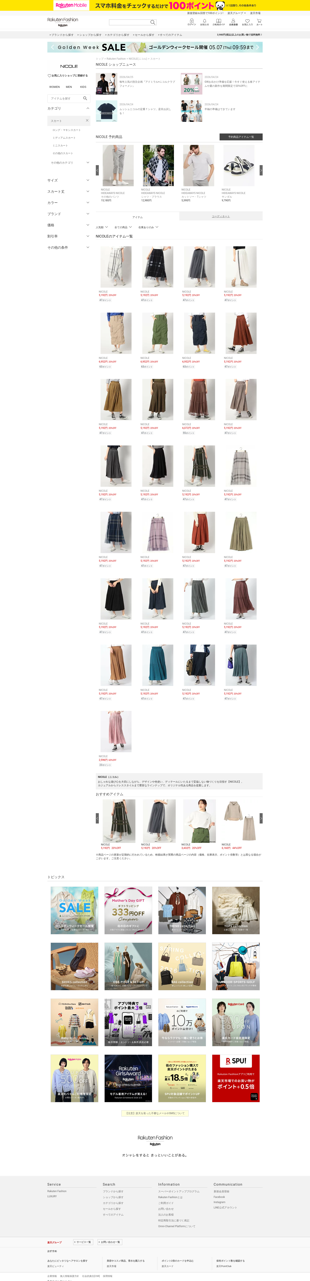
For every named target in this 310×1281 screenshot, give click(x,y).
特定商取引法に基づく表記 (173, 1215)
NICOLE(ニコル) (138, 58)
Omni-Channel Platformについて (176, 1221)
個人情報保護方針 (69, 1271)
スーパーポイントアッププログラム (179, 1186)
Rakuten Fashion (116, 58)
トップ (100, 58)
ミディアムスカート (64, 137)
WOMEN (54, 86)
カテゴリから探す (113, 1197)
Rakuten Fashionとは (170, 1192)
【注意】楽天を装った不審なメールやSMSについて (155, 1108)
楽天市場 (255, 13)
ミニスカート (60, 145)
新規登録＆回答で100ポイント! (205, 13)
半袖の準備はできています (220, 109)
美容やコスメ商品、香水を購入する (126, 1255)
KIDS (83, 86)
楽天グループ (235, 13)
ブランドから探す (113, 1186)
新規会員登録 (221, 1186)
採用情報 (107, 1271)
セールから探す (112, 1203)
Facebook (219, 1191)
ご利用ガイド (166, 1197)
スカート (56, 121)
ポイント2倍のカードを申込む (178, 1255)
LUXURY (52, 1191)
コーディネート (221, 216)
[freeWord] (68, 98)
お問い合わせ (166, 1203)
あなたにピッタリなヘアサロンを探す (67, 1255)
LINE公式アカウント (225, 1202)
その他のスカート (63, 153)
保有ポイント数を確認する (230, 1255)
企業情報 (52, 1271)
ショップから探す (113, 1192)
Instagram (219, 1197)
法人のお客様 (166, 1209)
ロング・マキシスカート (67, 130)
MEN (69, 86)
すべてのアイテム (113, 1209)
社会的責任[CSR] (91, 1271)
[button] (119, 177)
